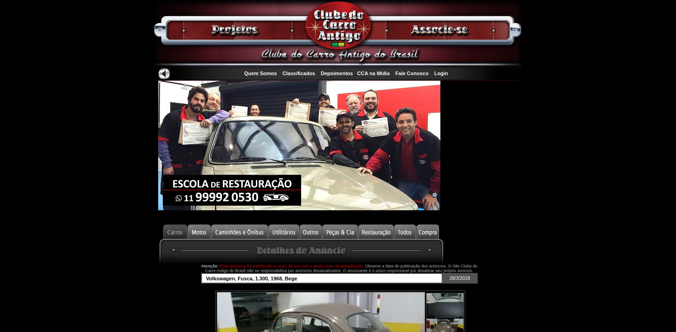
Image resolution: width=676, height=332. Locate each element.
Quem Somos (260, 73)
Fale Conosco (411, 73)
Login (441, 73)
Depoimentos (337, 73)
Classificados (299, 73)
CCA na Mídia (373, 73)
